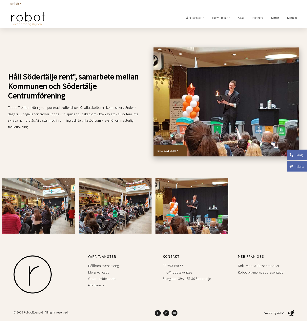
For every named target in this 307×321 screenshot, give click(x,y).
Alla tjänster (97, 285)
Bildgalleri (166, 150)
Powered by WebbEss (279, 313)
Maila (297, 166)
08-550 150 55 (173, 265)
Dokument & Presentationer (258, 265)
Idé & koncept (98, 272)
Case (241, 18)
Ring (296, 154)
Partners (257, 18)
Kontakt (292, 18)
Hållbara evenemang (103, 265)
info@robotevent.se (177, 272)
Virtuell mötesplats (102, 278)
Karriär (275, 18)
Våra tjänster (193, 18)
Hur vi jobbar (220, 18)
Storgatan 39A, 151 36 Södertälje (187, 278)
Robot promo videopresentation (261, 272)
